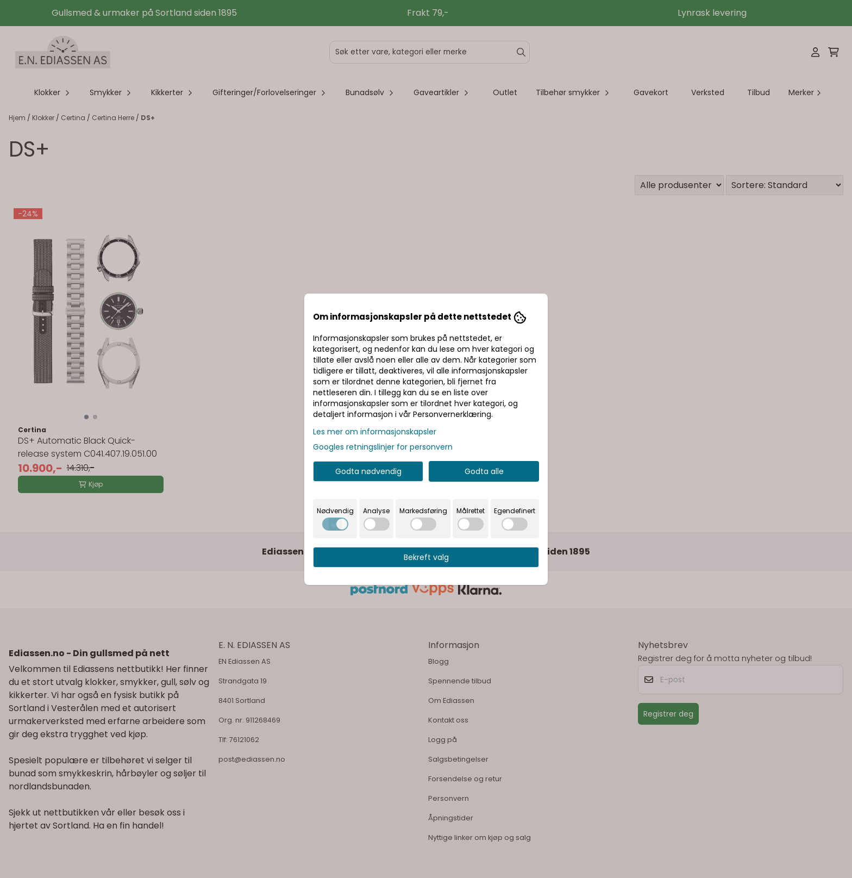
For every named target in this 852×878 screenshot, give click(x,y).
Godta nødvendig (368, 471)
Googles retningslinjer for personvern (383, 446)
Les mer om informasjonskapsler (374, 431)
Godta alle (484, 471)
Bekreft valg (426, 557)
